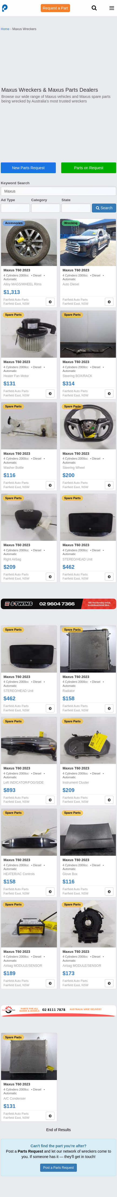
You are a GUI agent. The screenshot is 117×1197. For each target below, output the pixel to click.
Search (104, 208)
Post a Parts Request (58, 1168)
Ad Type (8, 200)
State (65, 200)
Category (39, 200)
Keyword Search (15, 183)
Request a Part (55, 8)
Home (5, 29)
